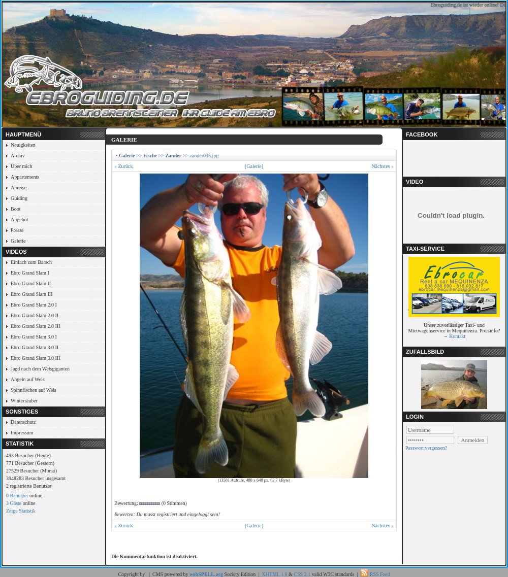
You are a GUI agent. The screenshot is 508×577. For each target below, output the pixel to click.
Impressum (22, 432)
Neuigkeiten (23, 145)
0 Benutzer (17, 495)
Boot (15, 209)
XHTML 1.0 (274, 574)
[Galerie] (254, 166)
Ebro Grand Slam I (30, 273)
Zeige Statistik (21, 511)
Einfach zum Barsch (31, 262)
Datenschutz (23, 422)
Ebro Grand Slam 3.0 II (34, 347)
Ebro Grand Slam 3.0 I (34, 337)
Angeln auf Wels (28, 379)
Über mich (22, 166)
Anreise (18, 187)
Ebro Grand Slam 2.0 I (34, 305)
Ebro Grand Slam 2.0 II (34, 315)
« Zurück (123, 166)
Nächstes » (382, 166)
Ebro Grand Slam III (31, 294)
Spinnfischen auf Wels (33, 390)
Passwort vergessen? (426, 448)
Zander (173, 155)
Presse (17, 230)
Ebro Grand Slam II (31, 283)
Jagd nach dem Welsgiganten (40, 368)
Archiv (18, 155)
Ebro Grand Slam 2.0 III (35, 326)
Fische (150, 155)
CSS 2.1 (302, 574)
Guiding (19, 198)
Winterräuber (24, 400)
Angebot (19, 219)
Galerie (18, 241)
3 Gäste (13, 503)
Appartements (25, 177)
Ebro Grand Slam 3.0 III (35, 358)
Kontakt (457, 336)
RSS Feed (380, 574)
